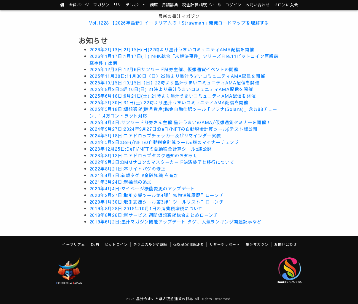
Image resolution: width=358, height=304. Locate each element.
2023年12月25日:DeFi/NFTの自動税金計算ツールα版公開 (151, 149)
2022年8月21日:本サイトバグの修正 (128, 169)
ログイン (233, 4)
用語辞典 (170, 4)
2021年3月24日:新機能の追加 (121, 182)
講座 (154, 4)
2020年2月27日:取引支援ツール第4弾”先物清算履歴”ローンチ (157, 195)
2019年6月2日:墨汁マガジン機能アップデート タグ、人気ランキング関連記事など (176, 221)
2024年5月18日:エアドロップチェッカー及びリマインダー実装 (155, 135)
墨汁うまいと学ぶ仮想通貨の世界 (164, 298)
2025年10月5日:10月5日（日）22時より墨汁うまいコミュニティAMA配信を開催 (175, 82)
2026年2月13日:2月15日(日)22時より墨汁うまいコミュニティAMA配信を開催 (172, 49)
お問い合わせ (257, 4)
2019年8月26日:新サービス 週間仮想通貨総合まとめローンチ (154, 215)
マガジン (101, 4)
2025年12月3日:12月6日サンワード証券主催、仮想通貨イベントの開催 (164, 69)
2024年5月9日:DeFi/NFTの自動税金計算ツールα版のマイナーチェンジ (164, 142)
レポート (130, 4)
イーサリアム (73, 244)
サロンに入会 (286, 4)
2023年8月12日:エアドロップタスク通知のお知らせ (144, 155)
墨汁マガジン (257, 244)
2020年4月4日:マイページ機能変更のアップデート (142, 188)
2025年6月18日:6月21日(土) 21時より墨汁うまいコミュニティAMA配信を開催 (173, 96)
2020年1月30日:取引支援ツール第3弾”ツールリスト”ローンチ (157, 202)
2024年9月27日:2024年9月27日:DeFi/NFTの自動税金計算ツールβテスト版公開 (174, 129)
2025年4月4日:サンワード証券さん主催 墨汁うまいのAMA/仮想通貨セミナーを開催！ (180, 122)
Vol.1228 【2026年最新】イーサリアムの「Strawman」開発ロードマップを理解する (179, 23)
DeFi (95, 244)
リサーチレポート (224, 244)
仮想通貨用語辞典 (188, 244)
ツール (201, 4)
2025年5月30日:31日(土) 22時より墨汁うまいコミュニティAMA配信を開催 (169, 102)
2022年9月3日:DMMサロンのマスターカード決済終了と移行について (162, 162)
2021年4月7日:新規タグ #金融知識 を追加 (134, 175)
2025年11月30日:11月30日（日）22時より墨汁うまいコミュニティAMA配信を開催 (177, 76)
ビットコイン (116, 244)
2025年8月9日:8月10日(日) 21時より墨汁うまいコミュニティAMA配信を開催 (171, 89)
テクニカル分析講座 (150, 244)
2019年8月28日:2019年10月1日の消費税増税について (146, 208)
